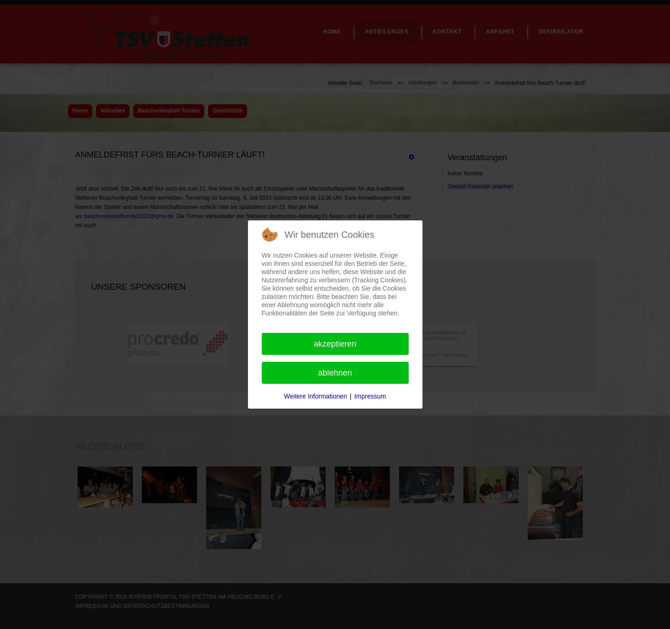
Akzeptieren (335, 343)
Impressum (370, 396)
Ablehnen (335, 372)
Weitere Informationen (315, 396)
